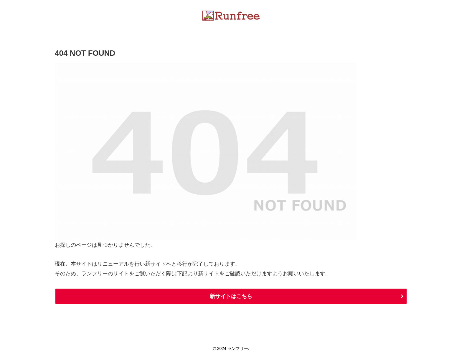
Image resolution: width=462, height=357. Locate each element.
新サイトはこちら (231, 296)
